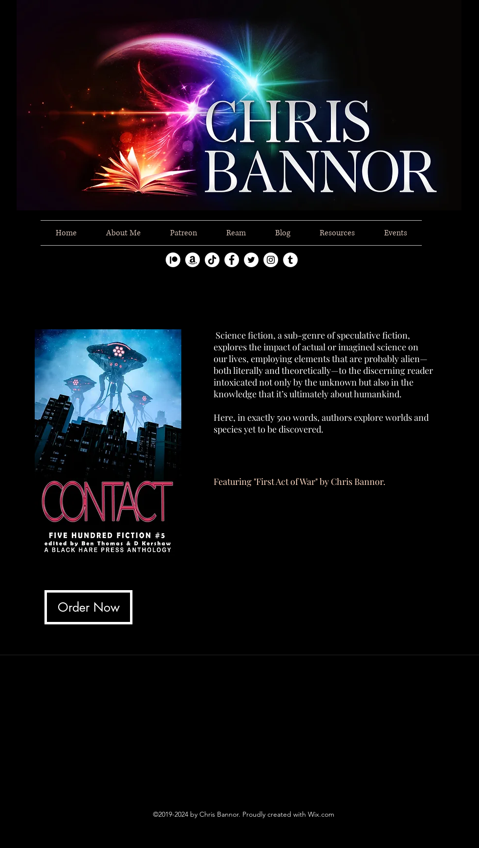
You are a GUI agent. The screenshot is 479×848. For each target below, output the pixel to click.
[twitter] (251, 259)
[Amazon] (192, 259)
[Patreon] (173, 259)
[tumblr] (290, 259)
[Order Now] (88, 607)
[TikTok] (212, 259)
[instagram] (270, 259)
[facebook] (231, 259)
